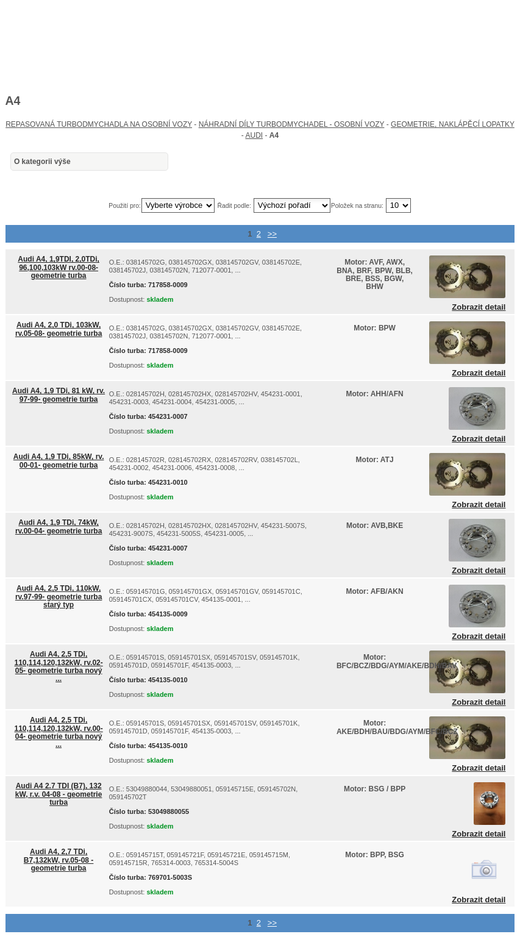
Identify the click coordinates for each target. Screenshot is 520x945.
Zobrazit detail (478, 307)
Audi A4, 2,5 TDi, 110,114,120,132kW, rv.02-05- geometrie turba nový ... (59, 666)
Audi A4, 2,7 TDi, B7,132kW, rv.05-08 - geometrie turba (59, 859)
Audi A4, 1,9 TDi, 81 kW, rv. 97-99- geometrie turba (58, 395)
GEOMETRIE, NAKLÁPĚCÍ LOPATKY (453, 124)
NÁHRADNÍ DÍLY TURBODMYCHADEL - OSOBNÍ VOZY (292, 124)
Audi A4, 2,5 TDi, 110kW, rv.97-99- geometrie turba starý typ (58, 596)
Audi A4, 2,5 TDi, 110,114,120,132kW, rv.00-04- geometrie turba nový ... (59, 732)
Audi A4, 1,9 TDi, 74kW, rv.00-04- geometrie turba (58, 526)
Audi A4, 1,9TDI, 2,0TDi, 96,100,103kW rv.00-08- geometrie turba (58, 267)
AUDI (254, 135)
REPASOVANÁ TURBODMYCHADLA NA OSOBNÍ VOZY (98, 124)
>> (272, 233)
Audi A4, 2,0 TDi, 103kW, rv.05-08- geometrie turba (58, 329)
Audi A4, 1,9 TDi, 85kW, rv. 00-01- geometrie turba (58, 460)
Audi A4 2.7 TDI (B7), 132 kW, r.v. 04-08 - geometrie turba (58, 794)
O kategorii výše (42, 161)
